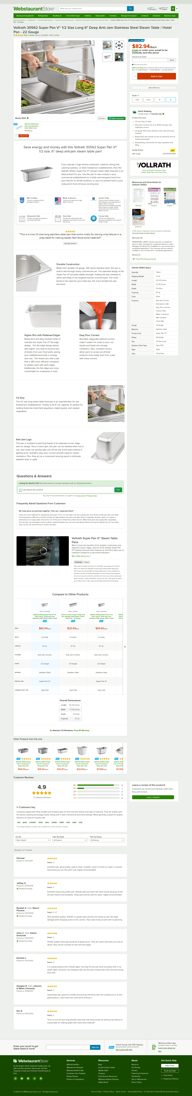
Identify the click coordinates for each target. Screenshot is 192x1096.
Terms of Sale (96, 1092)
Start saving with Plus (124, 1050)
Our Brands (136, 1067)
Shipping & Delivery (170, 1079)
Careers (135, 1070)
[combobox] (93, 8)
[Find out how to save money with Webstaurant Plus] (16, 124)
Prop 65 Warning (81, 730)
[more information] (163, 114)
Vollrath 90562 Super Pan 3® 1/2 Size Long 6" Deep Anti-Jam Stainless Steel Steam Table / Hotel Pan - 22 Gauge (101, 616)
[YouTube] (22, 1078)
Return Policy (137, 1082)
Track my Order (170, 1071)
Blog (100, 1064)
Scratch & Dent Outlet (106, 1067)
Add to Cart (23, 136)
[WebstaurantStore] (33, 1061)
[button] (107, 45)
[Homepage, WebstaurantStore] (34, 9)
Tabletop (87, 16)
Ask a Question (116, 118)
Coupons (101, 1073)
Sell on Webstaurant (139, 1079)
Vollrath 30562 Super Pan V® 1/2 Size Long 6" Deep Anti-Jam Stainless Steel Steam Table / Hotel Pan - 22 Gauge (45, 616)
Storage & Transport (129, 16)
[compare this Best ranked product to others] (172, 150)
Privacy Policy (92, 496)
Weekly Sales (103, 1070)
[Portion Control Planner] (170, 197)
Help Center (169, 1066)
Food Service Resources (107, 1076)
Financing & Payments (140, 1073)
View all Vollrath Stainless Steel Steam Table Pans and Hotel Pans (154, 171)
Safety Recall (103, 1082)
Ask (118, 490)
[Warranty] (138, 197)
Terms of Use (81, 496)
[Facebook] (28, 1078)
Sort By (18, 837)
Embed (86, 562)
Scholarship (136, 1076)
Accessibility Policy (135, 1092)
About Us (135, 1064)
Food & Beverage (73, 16)
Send (172, 60)
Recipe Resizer (72, 1076)
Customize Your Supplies (76, 1073)
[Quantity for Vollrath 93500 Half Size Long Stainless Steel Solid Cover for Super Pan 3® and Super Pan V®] (16, 135)
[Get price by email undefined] (150, 60)
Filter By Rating (96, 837)
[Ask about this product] (70, 489)
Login (135, 50)
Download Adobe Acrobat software (143, 233)
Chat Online (167, 1075)
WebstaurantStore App (75, 1070)
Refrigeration (43, 16)
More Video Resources (80, 556)
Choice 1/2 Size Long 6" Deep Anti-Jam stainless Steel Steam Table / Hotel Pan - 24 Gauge (73, 616)
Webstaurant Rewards (75, 1067)
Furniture (113, 16)
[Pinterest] (41, 1078)
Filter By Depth (58, 837)
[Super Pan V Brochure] (138, 218)
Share (102, 118)
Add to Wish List (154, 88)
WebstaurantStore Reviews (108, 1079)
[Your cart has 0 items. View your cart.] (175, 8)
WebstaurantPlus (73, 1064)
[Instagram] (15, 1078)
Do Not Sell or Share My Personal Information (161, 1092)
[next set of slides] (125, 758)
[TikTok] (34, 1078)
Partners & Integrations (75, 1079)
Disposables (100, 16)
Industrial (156, 16)
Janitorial (144, 16)
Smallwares (57, 16)
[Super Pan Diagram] (154, 197)
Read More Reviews (70, 243)
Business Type (170, 16)
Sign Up (95, 1047)
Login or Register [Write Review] (153, 797)
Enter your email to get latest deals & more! (25, 1047)
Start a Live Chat (137, 68)
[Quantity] (135, 76)
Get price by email (139, 57)
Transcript (78, 562)
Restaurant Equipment (25, 16)
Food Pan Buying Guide (153, 259)
